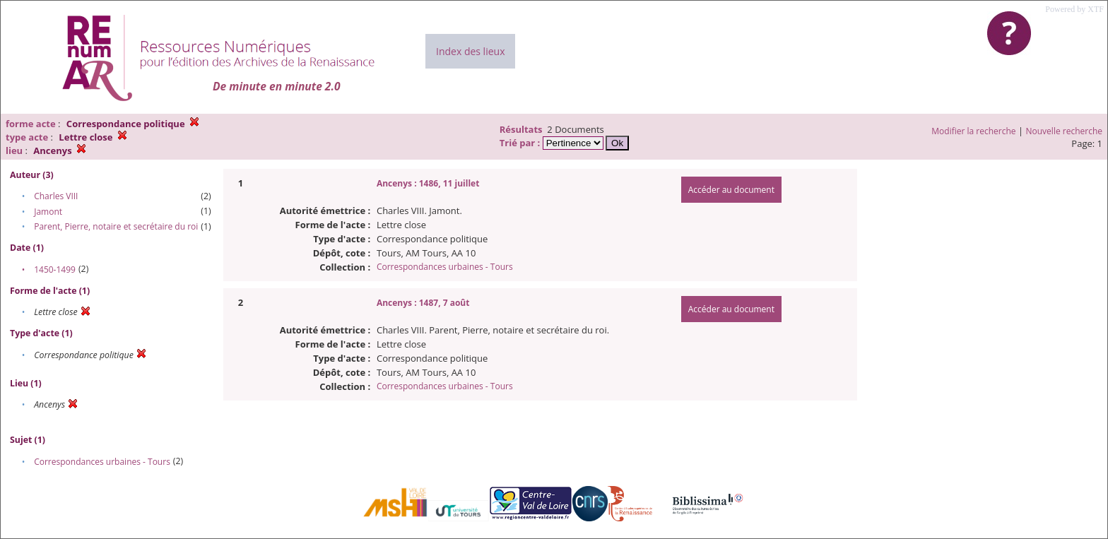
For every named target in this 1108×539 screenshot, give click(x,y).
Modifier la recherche (973, 131)
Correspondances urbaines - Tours (102, 462)
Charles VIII (56, 196)
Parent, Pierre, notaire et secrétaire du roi (116, 226)
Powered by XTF (1074, 9)
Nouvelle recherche (1064, 131)
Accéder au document (731, 190)
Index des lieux (470, 51)
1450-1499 (55, 269)
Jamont (48, 212)
